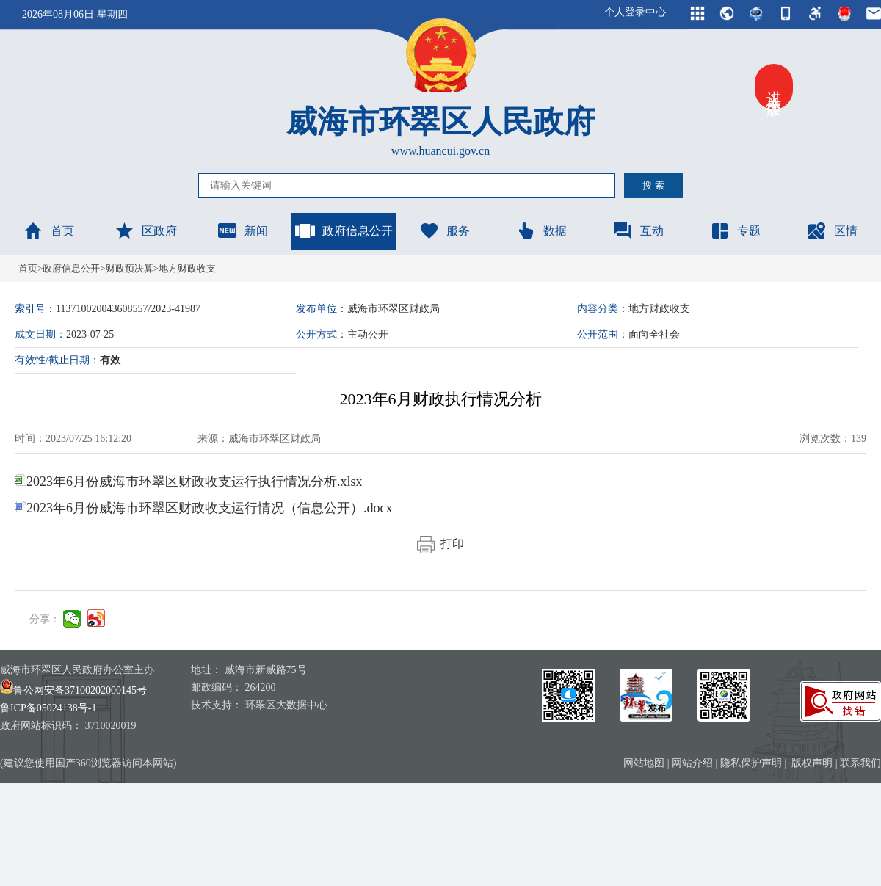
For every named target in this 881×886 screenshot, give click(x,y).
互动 (638, 230)
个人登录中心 (635, 12)
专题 (735, 230)
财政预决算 (129, 268)
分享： (44, 619)
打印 (440, 543)
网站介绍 (692, 763)
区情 (832, 230)
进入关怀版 (774, 86)
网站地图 (643, 763)
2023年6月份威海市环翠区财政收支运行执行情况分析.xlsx (189, 481)
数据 (541, 230)
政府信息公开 (343, 230)
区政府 (145, 230)
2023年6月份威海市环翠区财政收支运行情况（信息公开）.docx (204, 508)
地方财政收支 (187, 268)
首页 (48, 230)
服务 (444, 230)
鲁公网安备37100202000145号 (73, 690)
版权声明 (812, 763)
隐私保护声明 (751, 763)
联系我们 (860, 763)
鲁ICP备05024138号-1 (48, 707)
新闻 (242, 230)
